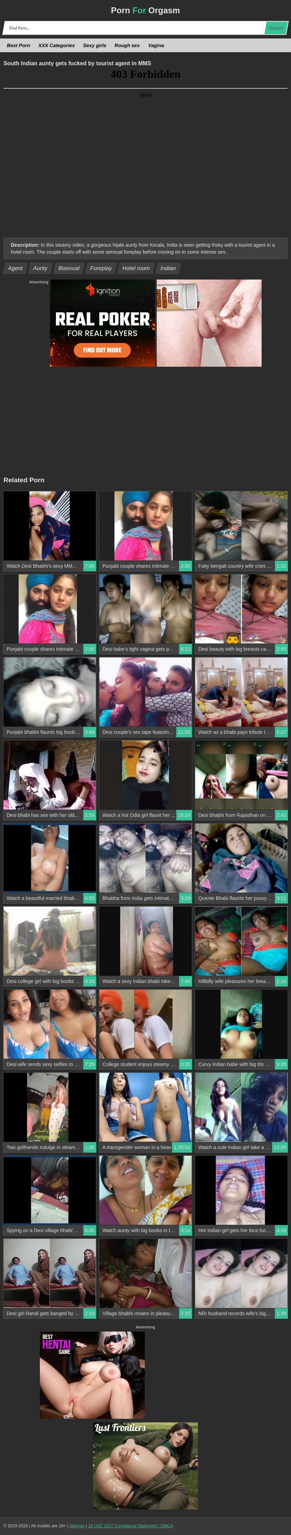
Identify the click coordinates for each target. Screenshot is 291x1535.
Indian (168, 268)
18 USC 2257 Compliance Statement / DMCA (130, 1525)
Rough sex (127, 45)
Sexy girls (95, 45)
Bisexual (69, 268)
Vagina (156, 45)
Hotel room (136, 268)
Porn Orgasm (145, 10)
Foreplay (101, 268)
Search (276, 28)
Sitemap (77, 1525)
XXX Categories (57, 45)
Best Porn (19, 45)
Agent (15, 268)
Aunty (40, 268)
